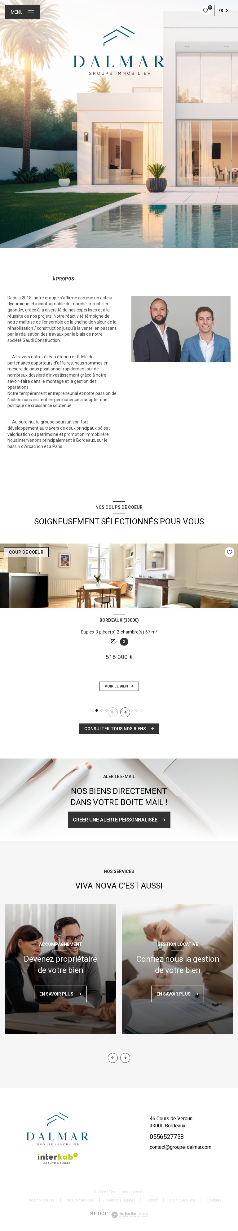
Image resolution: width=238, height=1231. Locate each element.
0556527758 (167, 1136)
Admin (152, 1200)
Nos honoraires (42, 1200)
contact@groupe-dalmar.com (180, 1147)
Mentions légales (120, 1200)
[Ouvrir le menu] (22, 12)
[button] (125, 712)
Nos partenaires (80, 1200)
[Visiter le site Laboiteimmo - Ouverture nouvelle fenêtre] (129, 1215)
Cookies (214, 1200)
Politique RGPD (183, 1200)
